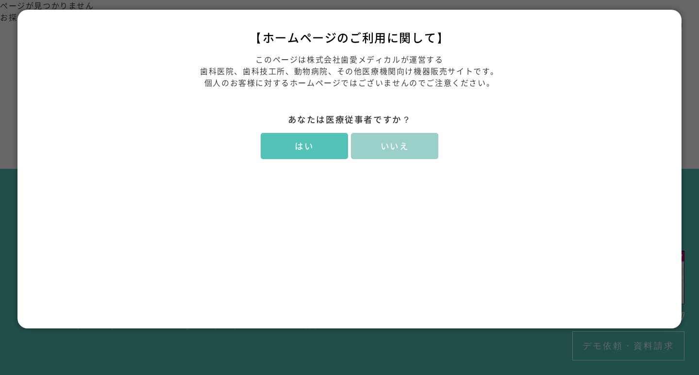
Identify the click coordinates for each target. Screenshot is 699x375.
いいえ (395, 146)
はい (304, 146)
